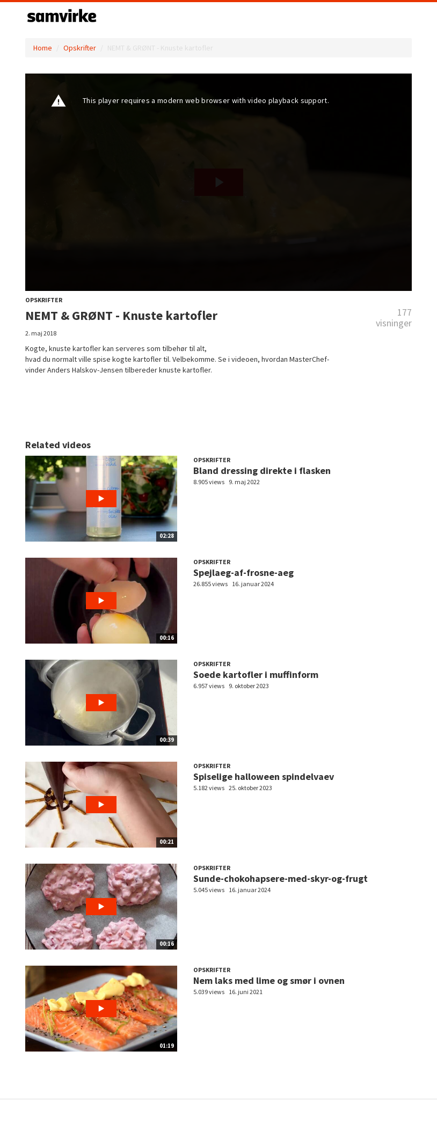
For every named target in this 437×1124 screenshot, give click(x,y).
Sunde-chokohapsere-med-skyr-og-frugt (280, 878)
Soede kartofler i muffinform (255, 674)
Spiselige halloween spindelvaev (263, 776)
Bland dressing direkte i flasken (262, 470)
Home (42, 48)
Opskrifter (79, 48)
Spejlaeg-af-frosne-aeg (243, 572)
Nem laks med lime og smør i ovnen (269, 980)
